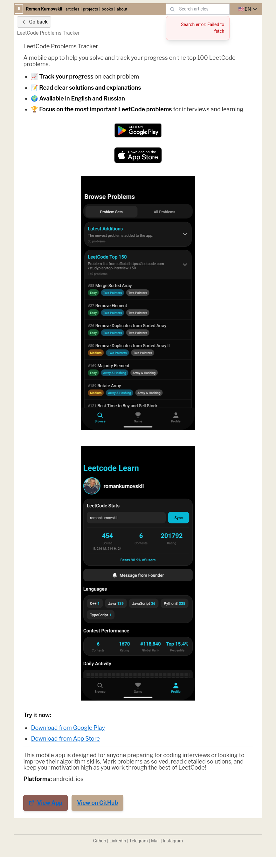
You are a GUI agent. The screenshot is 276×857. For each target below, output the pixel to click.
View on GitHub (97, 802)
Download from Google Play (68, 727)
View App (45, 802)
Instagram (173, 840)
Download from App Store (65, 738)
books (107, 9)
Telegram (138, 840)
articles (72, 9)
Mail (155, 840)
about (122, 9)
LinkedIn (117, 840)
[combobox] (248, 9)
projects (90, 9)
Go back (33, 22)
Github (99, 840)
